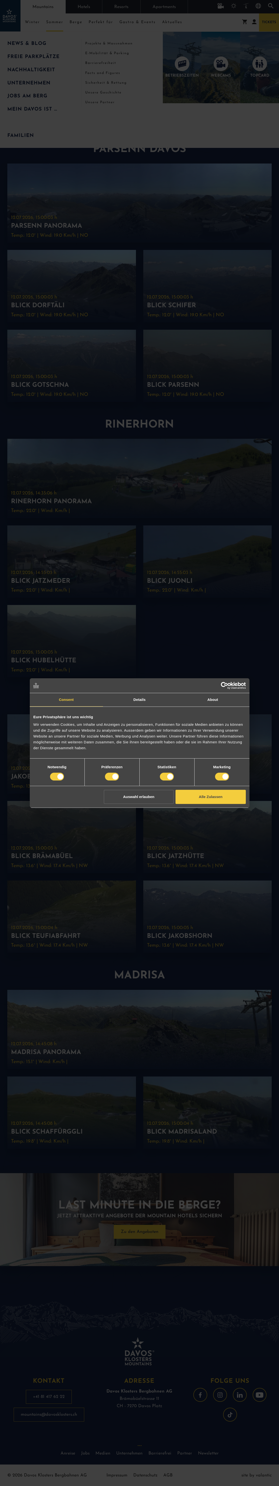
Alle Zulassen (211, 797)
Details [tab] (140, 699)
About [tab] (212, 699)
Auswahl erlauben (138, 797)
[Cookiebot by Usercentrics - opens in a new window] (224, 685)
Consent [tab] (66, 699)
